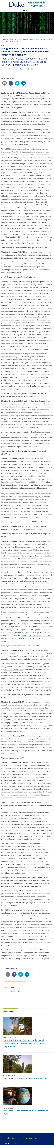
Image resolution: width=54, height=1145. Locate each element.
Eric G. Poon (9, 136)
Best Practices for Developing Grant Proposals (25, 1078)
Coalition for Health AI (12, 669)
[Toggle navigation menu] (27, 10)
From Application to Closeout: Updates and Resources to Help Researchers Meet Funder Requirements (24, 1043)
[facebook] (10, 83)
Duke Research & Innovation (21, 1138)
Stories (5, 37)
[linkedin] (23, 83)
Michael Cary (28, 479)
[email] (4, 83)
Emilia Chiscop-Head (11, 69)
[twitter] (17, 83)
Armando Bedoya (33, 240)
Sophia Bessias (20, 482)
